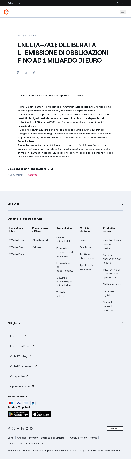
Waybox (85, 240)
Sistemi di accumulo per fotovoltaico (64, 281)
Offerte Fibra (16, 254)
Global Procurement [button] (23, 366)
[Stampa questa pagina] (18, 72)
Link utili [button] (13, 203)
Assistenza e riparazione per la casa (112, 258)
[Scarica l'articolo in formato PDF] (34, 176)
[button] (26, 72)
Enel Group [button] (18, 336)
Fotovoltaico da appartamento (64, 266)
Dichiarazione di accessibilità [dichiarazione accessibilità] (25, 442)
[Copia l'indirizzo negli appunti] (33, 72)
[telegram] (31, 428)
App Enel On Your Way (87, 267)
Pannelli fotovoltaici (63, 239)
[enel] (6, 12)
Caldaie (36, 247)
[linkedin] (22, 428)
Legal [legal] (11, 437)
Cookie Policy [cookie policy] (78, 437)
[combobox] (115, 428)
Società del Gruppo (52, 437)
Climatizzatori (40, 240)
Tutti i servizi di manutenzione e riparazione (112, 273)
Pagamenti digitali (109, 293)
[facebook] (9, 428)
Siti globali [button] (14, 323)
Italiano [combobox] (112, 428)
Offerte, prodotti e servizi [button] (25, 218)
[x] (13, 428)
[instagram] (27, 428)
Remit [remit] (93, 437)
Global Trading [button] (20, 356)
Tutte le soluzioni (61, 294)
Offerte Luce (16, 240)
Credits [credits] (21, 437)
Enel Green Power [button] (22, 346)
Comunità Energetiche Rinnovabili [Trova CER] (110, 306)
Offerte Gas (16, 247)
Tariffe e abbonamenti (87, 256)
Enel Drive (85, 247)
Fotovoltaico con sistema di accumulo (64, 252)
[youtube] (18, 428)
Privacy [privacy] (33, 437)
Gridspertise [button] (19, 376)
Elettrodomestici (112, 284)
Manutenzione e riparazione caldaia (112, 244)
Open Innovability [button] (22, 386)
